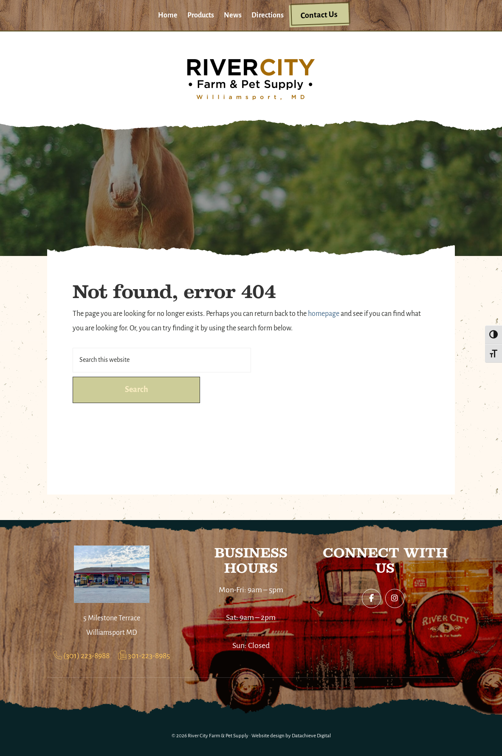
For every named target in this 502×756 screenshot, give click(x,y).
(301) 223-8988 (82, 656)
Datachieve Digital (311, 736)
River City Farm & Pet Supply (218, 736)
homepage (323, 314)
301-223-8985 (144, 656)
